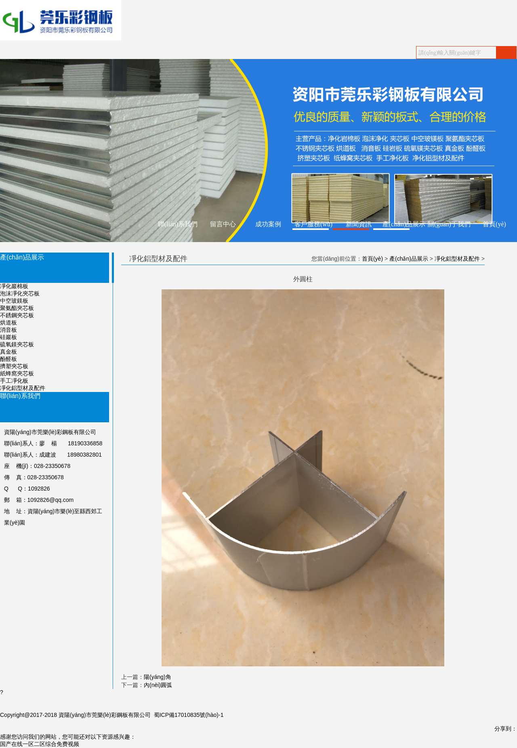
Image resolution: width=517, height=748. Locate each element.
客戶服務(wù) (313, 224)
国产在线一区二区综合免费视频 (39, 744)
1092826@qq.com (50, 500)
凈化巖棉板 (14, 286)
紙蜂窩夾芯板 (17, 373)
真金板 (8, 351)
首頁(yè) (494, 224)
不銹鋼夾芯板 (17, 315)
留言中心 (223, 224)
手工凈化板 (14, 380)
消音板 (8, 330)
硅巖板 (8, 337)
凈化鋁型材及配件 (22, 388)
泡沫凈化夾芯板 (20, 293)
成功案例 (268, 224)
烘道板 (8, 322)
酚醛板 (8, 359)
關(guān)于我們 (449, 224)
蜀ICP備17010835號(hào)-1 (189, 715)
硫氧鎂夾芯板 (17, 344)
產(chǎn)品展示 (404, 224)
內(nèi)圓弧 (158, 685)
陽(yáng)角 (157, 677)
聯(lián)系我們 (178, 224)
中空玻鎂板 (14, 300)
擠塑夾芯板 (14, 366)
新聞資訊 (359, 224)
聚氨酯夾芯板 (17, 308)
